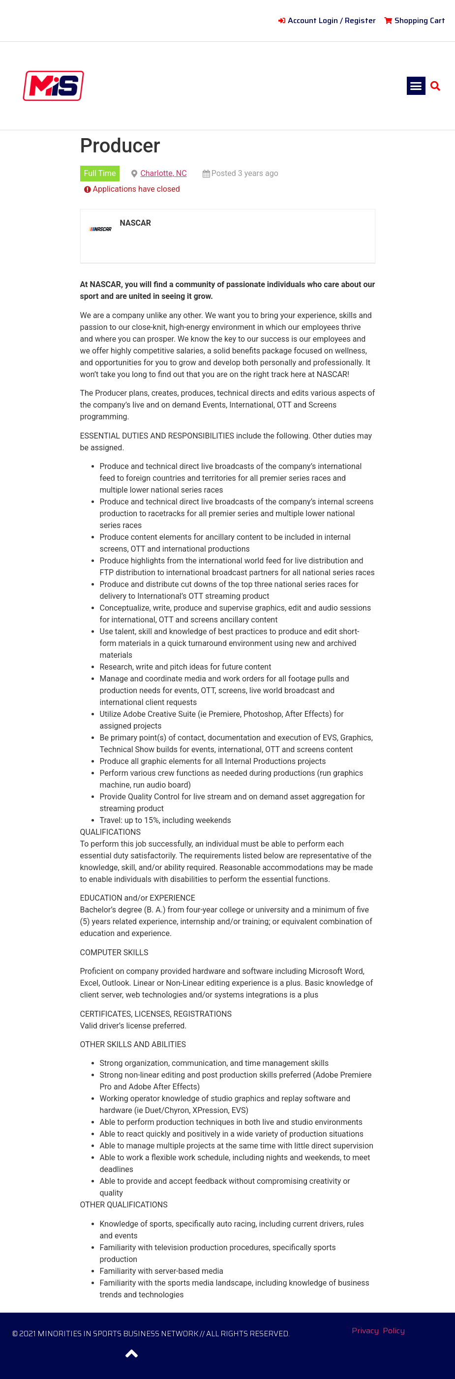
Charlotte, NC (163, 173)
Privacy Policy (378, 1330)
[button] (416, 86)
